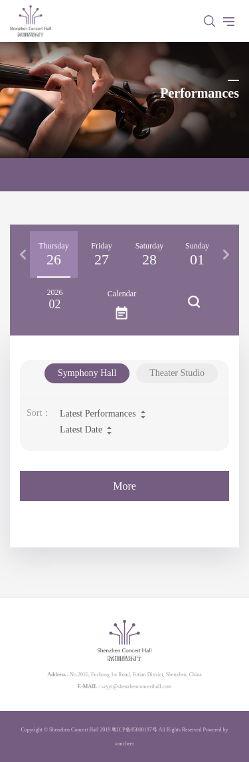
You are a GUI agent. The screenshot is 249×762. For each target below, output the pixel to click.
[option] (54, 254)
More (124, 486)
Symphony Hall (87, 373)
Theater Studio (177, 373)
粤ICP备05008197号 (134, 730)
